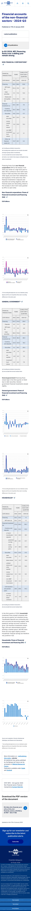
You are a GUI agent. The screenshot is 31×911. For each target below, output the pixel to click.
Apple (23, 768)
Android (9, 770)
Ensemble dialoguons (15, 860)
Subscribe (15, 841)
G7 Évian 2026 (15, 863)
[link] (11, 45)
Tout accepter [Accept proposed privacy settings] (15, 900)
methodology (22, 756)
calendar (14, 758)
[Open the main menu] (2, 3)
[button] (28, 3)
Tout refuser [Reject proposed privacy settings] (16, 904)
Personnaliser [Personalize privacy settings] (15, 908)
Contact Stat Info (17, 787)
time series (7, 758)
